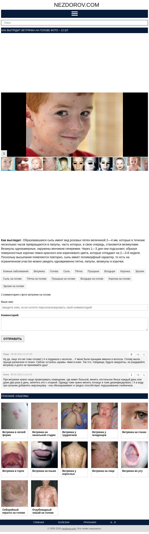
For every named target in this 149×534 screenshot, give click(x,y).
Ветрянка (39, 271)
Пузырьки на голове (63, 278)
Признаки (90, 522)
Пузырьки (93, 271)
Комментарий (9, 315)
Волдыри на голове (91, 278)
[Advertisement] (74, 63)
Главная (38, 522)
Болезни (63, 522)
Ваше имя (7, 301)
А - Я (113, 522)
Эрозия (139, 271)
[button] (144, 96)
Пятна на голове (36, 278)
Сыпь (66, 271)
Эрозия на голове (13, 286)
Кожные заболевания (15, 271)
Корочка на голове (119, 278)
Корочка (125, 271)
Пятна (78, 271)
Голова (54, 271)
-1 (143, 354)
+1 (137, 354)
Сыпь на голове (12, 278)
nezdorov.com (76, 5)
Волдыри (109, 271)
